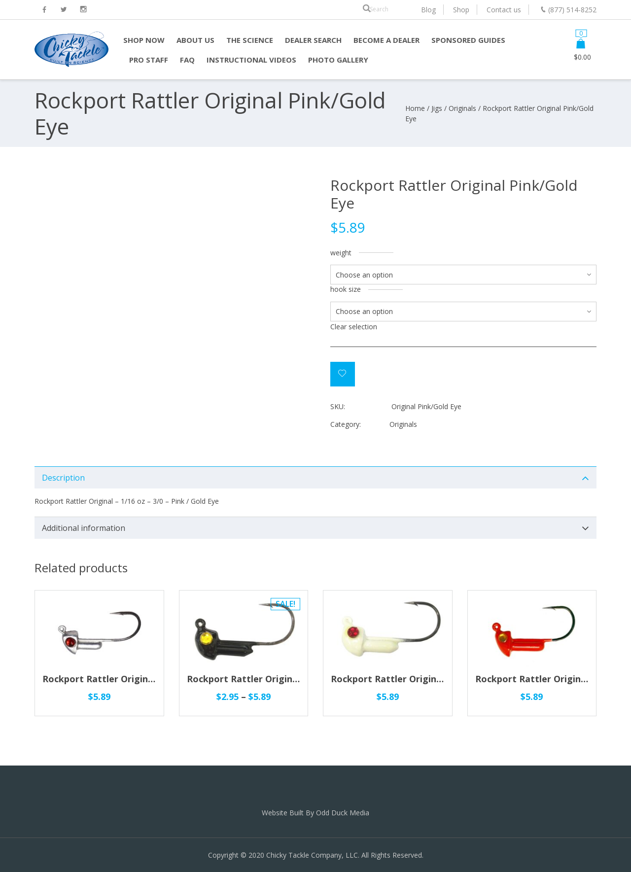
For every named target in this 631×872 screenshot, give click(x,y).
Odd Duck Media (342, 812)
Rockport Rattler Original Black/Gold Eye (278, 679)
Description (63, 477)
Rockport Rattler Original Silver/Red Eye (131, 679)
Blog (428, 9)
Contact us (504, 9)
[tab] (315, 477)
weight (340, 252)
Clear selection (353, 326)
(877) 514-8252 (572, 9)
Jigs (436, 108)
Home (415, 108)
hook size (345, 289)
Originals (462, 108)
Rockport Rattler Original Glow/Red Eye (419, 679)
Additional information (83, 528)
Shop (461, 9)
